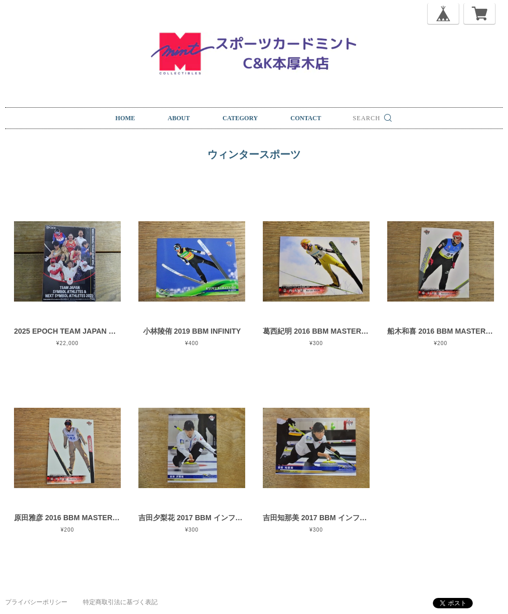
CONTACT (305, 118)
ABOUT (179, 118)
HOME (125, 118)
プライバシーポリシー (36, 602)
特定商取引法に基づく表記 (120, 602)
